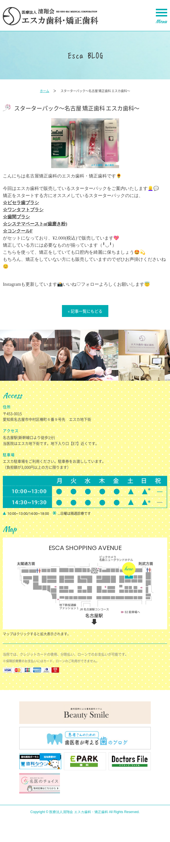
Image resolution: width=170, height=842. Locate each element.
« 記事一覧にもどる (85, 311)
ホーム (44, 90)
